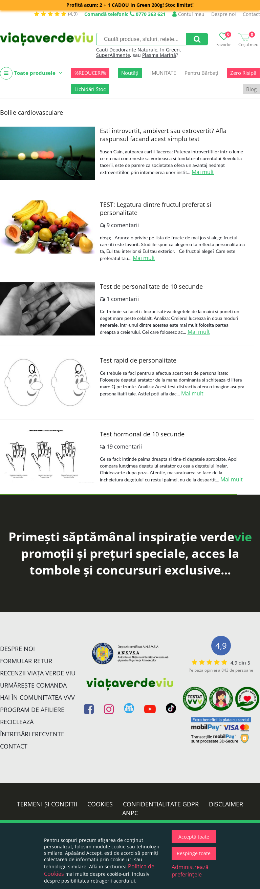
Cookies (100, 804)
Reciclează (17, 722)
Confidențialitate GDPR (161, 804)
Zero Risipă (243, 72)
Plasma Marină (159, 55)
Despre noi (223, 14)
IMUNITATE (163, 72)
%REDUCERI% (90, 72)
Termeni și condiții (47, 804)
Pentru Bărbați (201, 72)
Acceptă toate (193, 836)
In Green (170, 49)
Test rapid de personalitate (138, 360)
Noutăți (129, 72)
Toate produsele (31, 73)
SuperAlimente (113, 55)
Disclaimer (226, 804)
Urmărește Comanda (33, 685)
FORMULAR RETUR (26, 661)
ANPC (130, 813)
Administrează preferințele (190, 870)
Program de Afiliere (32, 710)
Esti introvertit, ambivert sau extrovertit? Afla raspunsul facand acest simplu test (163, 135)
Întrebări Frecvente (32, 734)
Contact (251, 14)
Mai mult (203, 172)
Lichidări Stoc (90, 89)
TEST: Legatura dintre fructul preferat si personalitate (155, 208)
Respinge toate (194, 853)
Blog (251, 89)
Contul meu (188, 14)
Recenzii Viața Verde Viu (37, 673)
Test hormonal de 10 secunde (142, 434)
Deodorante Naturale (133, 49)
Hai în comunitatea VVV (37, 697)
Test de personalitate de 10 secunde (151, 286)
